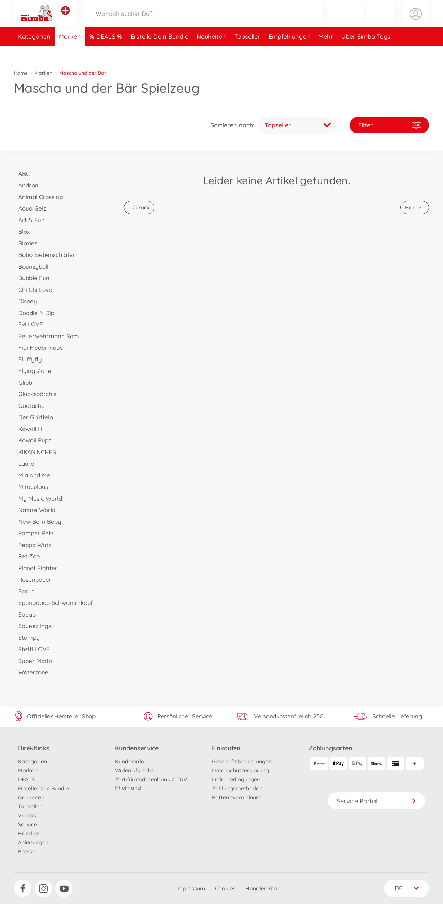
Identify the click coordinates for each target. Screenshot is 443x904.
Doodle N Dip (34, 312)
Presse (26, 851)
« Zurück (139, 207)
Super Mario (33, 660)
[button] (380, 22)
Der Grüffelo (33, 417)
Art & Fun (29, 220)
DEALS (106, 53)
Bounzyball (31, 266)
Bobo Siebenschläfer (44, 254)
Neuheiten (211, 53)
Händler (28, 833)
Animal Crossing (38, 196)
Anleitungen (33, 842)
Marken (70, 53)
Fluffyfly (28, 359)
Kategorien (34, 53)
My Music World (38, 498)
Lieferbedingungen (236, 779)
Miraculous (31, 486)
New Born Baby (37, 521)
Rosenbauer (33, 579)
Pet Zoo (27, 556)
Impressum (190, 888)
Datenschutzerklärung (240, 770)
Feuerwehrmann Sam (46, 336)
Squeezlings (32, 625)
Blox (22, 231)
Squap (25, 614)
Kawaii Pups (32, 440)
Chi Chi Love (33, 289)
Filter (389, 125)
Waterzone (31, 672)
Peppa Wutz (32, 544)
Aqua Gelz (30, 208)
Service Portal (376, 801)
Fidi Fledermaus (38, 347)
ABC (22, 173)
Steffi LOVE (32, 649)
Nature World (34, 509)
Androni (27, 185)
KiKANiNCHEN (35, 452)
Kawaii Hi (29, 428)
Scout (24, 591)
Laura (24, 463)
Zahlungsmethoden (237, 788)
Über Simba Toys (365, 53)
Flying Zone (32, 370)
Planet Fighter (35, 568)
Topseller (247, 53)
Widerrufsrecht (134, 770)
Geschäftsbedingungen (242, 761)
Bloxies (25, 243)
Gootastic (29, 405)
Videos (27, 815)
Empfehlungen (289, 53)
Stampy (27, 637)
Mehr (325, 53)
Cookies (225, 888)
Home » (415, 207)
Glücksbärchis (35, 393)
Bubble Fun (31, 277)
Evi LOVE (28, 324)
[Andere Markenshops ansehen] (65, 18)
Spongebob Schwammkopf (53, 602)
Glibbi (24, 382)
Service (27, 824)
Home (21, 73)
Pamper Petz (34, 533)
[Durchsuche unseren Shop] (203, 22)
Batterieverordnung (237, 797)
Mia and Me (32, 475)
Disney (25, 301)
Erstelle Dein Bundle (159, 53)
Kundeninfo (129, 761)
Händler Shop (263, 888)
